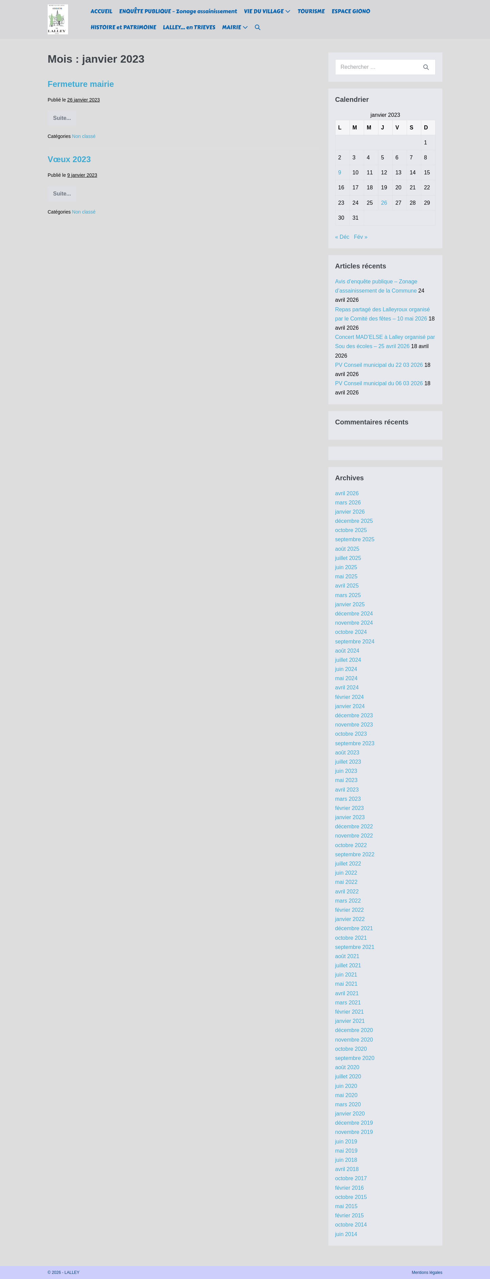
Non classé (84, 136)
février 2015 (349, 1215)
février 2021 (349, 1012)
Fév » (361, 237)
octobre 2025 (351, 530)
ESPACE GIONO (350, 11)
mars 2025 (348, 595)
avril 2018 (347, 1169)
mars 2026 (348, 502)
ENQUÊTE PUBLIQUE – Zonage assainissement (178, 11)
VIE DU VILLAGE (264, 11)
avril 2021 (347, 993)
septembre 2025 (355, 539)
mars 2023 (348, 799)
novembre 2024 (354, 623)
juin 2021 (346, 975)
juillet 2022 (348, 864)
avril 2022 (347, 891)
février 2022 (349, 910)
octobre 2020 (351, 1049)
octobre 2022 (351, 845)
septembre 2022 (355, 854)
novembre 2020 (354, 1040)
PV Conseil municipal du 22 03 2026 (379, 365)
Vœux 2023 (69, 159)
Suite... (64, 120)
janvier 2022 (350, 919)
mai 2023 (346, 780)
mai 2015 (346, 1206)
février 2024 (349, 697)
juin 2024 (346, 669)
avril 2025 (347, 586)
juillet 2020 (348, 1076)
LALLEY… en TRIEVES (189, 27)
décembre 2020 (354, 1030)
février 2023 (349, 808)
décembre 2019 (354, 1123)
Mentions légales (427, 1272)
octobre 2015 (351, 1197)
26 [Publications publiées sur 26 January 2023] (384, 203)
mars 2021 (348, 1002)
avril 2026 (347, 493)
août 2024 (347, 651)
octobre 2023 (351, 734)
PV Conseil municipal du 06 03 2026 (379, 383)
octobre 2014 (351, 1225)
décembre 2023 (354, 715)
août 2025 (347, 549)
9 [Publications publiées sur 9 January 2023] (339, 172)
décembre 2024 (354, 614)
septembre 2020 (355, 1058)
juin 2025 (346, 567)
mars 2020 (348, 1104)
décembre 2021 (354, 928)
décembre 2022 (354, 826)
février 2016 (349, 1188)
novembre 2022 (354, 836)
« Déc (342, 237)
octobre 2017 (351, 1178)
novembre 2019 (354, 1132)
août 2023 (347, 752)
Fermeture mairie (81, 84)
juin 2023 (346, 771)
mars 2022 (348, 901)
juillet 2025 (348, 558)
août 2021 (347, 956)
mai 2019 (346, 1151)
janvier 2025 (350, 604)
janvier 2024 (350, 706)
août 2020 (347, 1067)
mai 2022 (346, 882)
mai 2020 (346, 1095)
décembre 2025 (354, 521)
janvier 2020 (350, 1114)
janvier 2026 (350, 512)
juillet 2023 (348, 762)
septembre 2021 (355, 947)
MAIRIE (231, 27)
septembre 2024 (355, 641)
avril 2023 (347, 790)
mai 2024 (346, 678)
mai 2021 (346, 984)
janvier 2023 (350, 817)
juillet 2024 (348, 660)
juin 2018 (346, 1160)
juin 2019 (346, 1141)
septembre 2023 (355, 743)
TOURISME (311, 11)
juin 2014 (346, 1234)
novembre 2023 (354, 725)
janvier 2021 (350, 1021)
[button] (257, 27)
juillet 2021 (348, 965)
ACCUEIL (101, 11)
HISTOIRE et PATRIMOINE (123, 27)
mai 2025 (346, 576)
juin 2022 (346, 873)
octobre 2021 (351, 938)
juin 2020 (346, 1086)
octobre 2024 (351, 632)
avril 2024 (347, 687)
